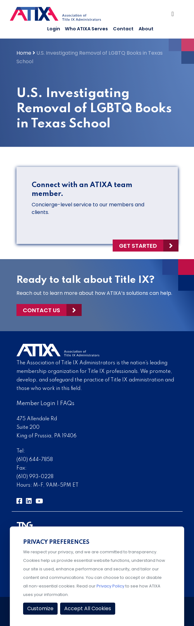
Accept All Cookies (87, 608)
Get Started (138, 246)
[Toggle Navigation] (174, 15)
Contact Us (41, 310)
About (146, 29)
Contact (123, 29)
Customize (40, 608)
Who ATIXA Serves (86, 29)
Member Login (35, 403)
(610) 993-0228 (34, 476)
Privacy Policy (110, 586)
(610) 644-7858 (34, 459)
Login (53, 29)
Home (23, 53)
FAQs (67, 403)
